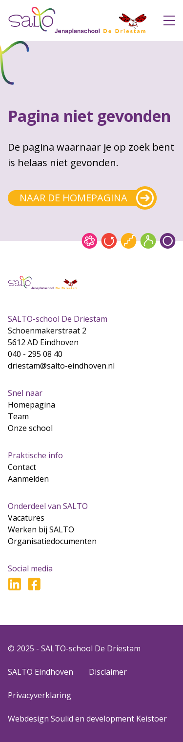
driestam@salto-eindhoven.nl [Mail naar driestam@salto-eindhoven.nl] (61, 365)
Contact (22, 467)
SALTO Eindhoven (40, 671)
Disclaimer (108, 671)
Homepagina (31, 404)
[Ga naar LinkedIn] (14, 584)
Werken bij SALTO (41, 529)
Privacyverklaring (39, 695)
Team (18, 416)
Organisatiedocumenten (52, 541)
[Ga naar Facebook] (34, 584)
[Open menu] (169, 20)
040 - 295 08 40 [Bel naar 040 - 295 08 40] (35, 354)
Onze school (30, 428)
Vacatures (26, 517)
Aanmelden (28, 478)
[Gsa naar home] (78, 20)
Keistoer (151, 718)
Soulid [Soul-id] (62, 718)
